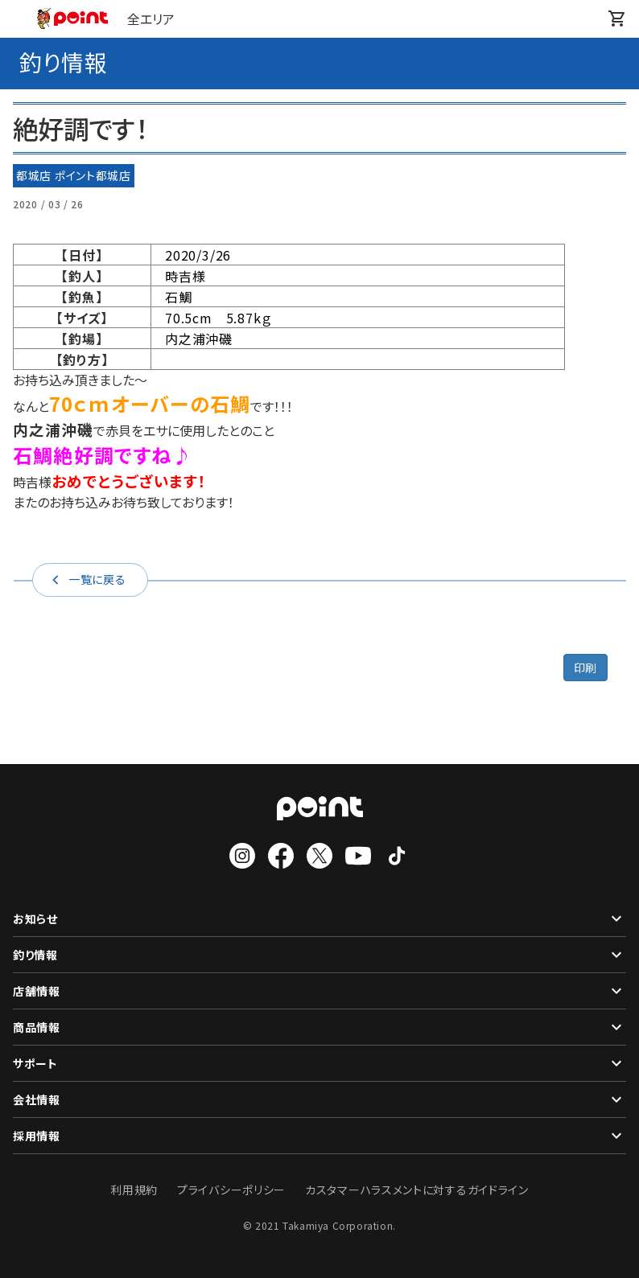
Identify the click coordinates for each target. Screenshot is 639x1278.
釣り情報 (319, 954)
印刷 (585, 668)
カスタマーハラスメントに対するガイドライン (417, 1189)
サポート (319, 1063)
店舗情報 (319, 991)
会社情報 (319, 1099)
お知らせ (319, 918)
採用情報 (319, 1135)
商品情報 (319, 1027)
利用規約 (134, 1189)
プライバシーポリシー (231, 1189)
